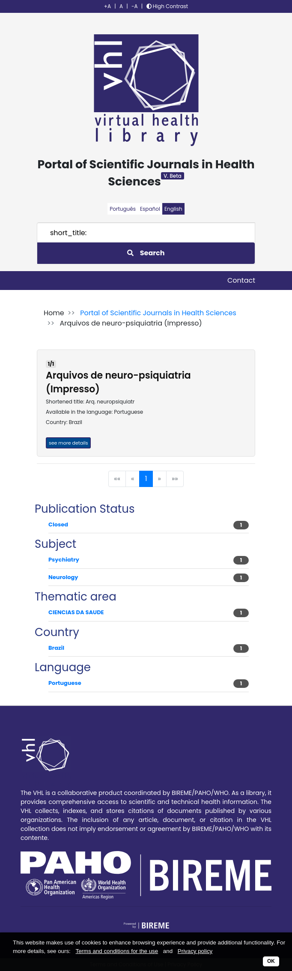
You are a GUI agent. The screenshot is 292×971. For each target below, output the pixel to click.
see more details (68, 442)
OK (271, 961)
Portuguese (64, 683)
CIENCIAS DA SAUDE (76, 612)
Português (123, 208)
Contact (241, 280)
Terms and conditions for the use (117, 951)
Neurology (63, 577)
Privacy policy (195, 951)
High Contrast (167, 6)
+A (107, 6)
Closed (58, 524)
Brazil (56, 648)
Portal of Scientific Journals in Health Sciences (158, 313)
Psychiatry (63, 560)
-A (134, 6)
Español (150, 208)
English (173, 208)
